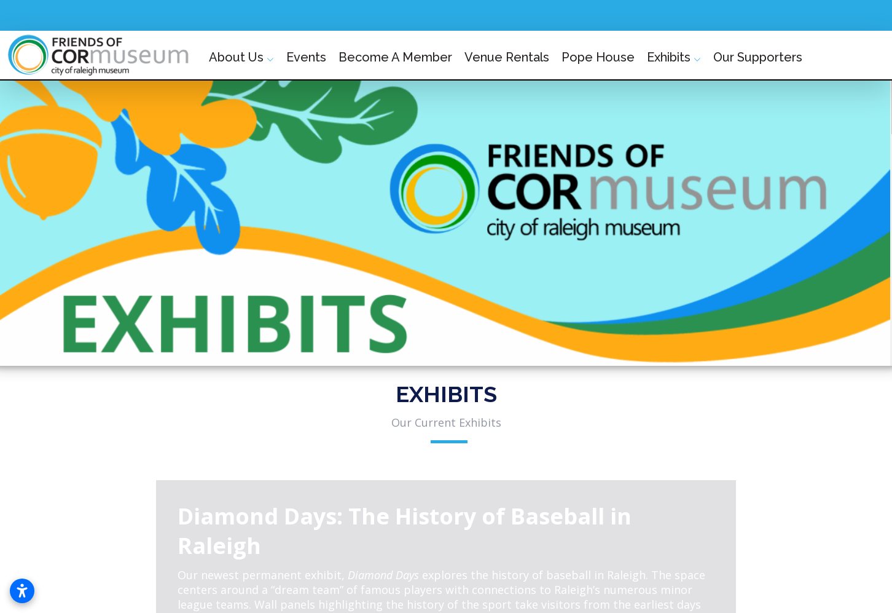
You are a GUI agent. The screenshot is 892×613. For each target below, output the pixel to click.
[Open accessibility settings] (22, 591)
